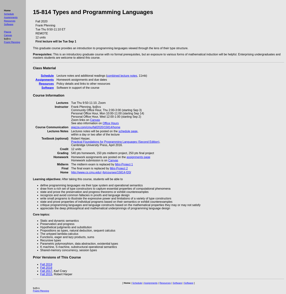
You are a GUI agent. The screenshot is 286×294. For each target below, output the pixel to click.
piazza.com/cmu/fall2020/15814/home (95, 127)
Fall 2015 (46, 274)
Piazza (7, 31)
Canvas (8, 35)
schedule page (128, 131)
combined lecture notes (122, 75)
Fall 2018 (46, 267)
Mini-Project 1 (124, 164)
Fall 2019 (46, 264)
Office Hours (111, 123)
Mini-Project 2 (119, 168)
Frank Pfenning (12, 42)
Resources (9, 20)
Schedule (9, 14)
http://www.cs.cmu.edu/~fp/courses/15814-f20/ (101, 172)
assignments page (138, 157)
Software (8, 24)
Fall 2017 (46, 271)
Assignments (11, 17)
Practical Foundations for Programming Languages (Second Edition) (115, 141)
